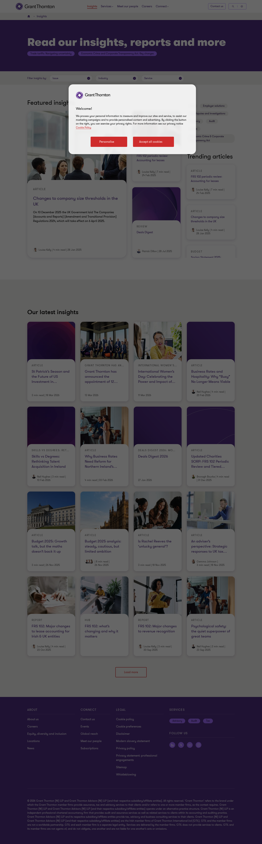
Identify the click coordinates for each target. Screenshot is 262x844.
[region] (132, 119)
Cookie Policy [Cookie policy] (83, 127)
